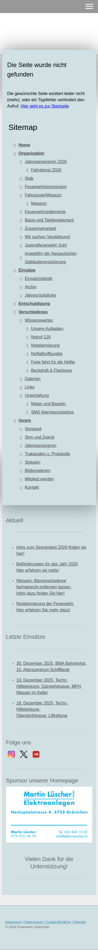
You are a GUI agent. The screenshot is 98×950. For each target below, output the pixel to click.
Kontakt (32, 487)
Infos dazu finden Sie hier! (40, 593)
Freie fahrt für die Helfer (53, 362)
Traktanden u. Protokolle (47, 454)
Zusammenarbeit (40, 228)
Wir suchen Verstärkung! (47, 237)
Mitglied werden (39, 479)
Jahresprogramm (40, 445)
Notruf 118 (41, 337)
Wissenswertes (39, 320)
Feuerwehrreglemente (45, 212)
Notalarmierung (45, 345)
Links (29, 387)
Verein (25, 420)
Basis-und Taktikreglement (49, 220)
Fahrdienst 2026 (46, 170)
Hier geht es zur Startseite (45, 106)
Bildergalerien (37, 470)
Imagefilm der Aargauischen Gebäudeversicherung (51, 257)
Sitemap (80, 922)
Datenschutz (34, 922)
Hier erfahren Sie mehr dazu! (43, 610)
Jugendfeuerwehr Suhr (46, 245)
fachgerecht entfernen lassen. (44, 587)
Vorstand (33, 429)
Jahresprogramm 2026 (46, 161)
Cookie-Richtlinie (58, 922)
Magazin (39, 203)
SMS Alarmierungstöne (52, 412)
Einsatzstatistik (39, 278)
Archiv (30, 287)
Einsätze (27, 270)
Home (24, 145)
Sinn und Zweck (40, 437)
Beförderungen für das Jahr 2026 (47, 564)
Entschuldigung (34, 303)
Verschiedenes (33, 312)
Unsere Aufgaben (47, 328)
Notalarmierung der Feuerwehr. (45, 603)
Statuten (33, 462)
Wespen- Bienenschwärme (41, 580)
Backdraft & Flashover (51, 370)
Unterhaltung (37, 395)
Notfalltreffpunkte (47, 353)
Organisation (31, 153)
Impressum (13, 922)
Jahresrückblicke (40, 295)
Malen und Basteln (48, 404)
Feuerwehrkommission (46, 186)
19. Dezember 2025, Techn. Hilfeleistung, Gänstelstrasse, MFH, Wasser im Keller (49, 686)
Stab (29, 178)
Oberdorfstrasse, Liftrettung (41, 715)
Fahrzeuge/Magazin (43, 195)
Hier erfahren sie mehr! (37, 570)
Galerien (33, 379)
